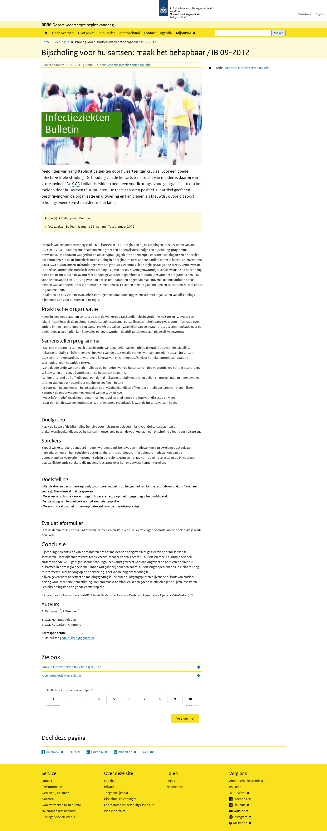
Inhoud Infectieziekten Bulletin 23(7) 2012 (71, 667)
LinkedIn (251, 804)
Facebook (251, 798)
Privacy (109, 787)
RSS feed (235, 787)
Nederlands (304, 14)
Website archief (114, 811)
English (320, 14)
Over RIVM (86, 33)
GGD (76, 183)
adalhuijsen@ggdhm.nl (78, 638)
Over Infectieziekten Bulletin (61, 676)
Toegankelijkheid (116, 793)
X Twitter (251, 792)
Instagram (252, 817)
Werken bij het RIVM (55, 793)
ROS (120, 393)
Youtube (250, 811)
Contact (150, 33)
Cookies (109, 781)
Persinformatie (52, 787)
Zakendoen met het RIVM (59, 811)
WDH (109, 393)
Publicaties (107, 33)
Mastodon (251, 823)
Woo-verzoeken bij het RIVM (61, 805)
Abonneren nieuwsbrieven (247, 781)
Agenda (166, 33)
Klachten (48, 799)
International (129, 33)
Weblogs (60, 42)
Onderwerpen (63, 33)
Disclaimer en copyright (120, 799)
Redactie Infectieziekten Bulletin (128, 65)
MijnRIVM (186, 32)
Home (46, 32)
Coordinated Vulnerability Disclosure (129, 805)
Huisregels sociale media (58, 817)
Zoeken (278, 33)
